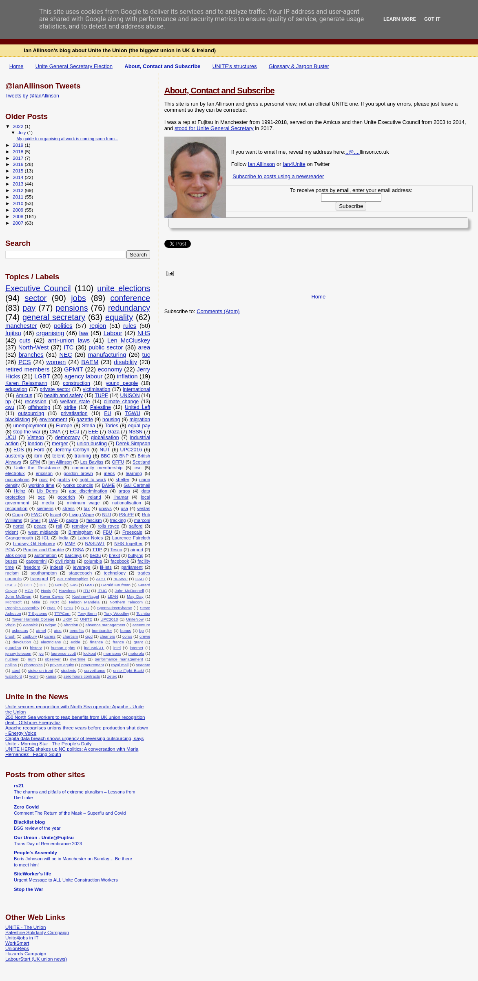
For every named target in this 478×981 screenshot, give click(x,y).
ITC (68, 347)
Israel (55, 514)
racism (12, 572)
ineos (109, 473)
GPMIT (73, 369)
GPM (35, 462)
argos (124, 490)
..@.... (352, 152)
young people (122, 383)
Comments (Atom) (218, 311)
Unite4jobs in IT (21, 937)
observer (52, 659)
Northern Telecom (126, 602)
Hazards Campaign (25, 953)
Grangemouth (19, 537)
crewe (144, 636)
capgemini (36, 561)
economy (110, 369)
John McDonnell (129, 590)
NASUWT (94, 543)
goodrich (66, 497)
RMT (51, 607)
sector (36, 298)
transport (39, 578)
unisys (105, 508)
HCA (29, 590)
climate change (121, 401)
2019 (18, 145)
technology (115, 572)
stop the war (27, 432)
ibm (38, 456)
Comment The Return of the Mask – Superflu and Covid (70, 813)
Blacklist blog (29, 821)
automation (45, 555)
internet (136, 647)
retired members (27, 369)
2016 (18, 164)
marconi (142, 520)
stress (68, 508)
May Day (135, 596)
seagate (143, 665)
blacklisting (17, 419)
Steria (88, 426)
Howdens (67, 590)
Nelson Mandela (84, 602)
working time (41, 485)
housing (111, 419)
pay (28, 307)
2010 (18, 203)
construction (76, 383)
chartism (70, 636)
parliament (132, 567)
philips (11, 665)
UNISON (130, 395)
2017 (18, 158)
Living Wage (81, 514)
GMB (89, 585)
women (56, 362)
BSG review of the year (37, 828)
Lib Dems (47, 490)
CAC (139, 579)
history (36, 647)
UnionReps (17, 948)
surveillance (94, 670)
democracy (67, 437)
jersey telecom (18, 653)
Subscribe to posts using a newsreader (278, 176)
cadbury (30, 636)
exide (75, 642)
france (118, 642)
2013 (18, 183)
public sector (106, 347)
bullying (136, 555)
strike (70, 407)
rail (59, 526)
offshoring (39, 407)
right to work (93, 479)
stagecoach (80, 572)
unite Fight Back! (128, 670)
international (136, 389)
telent (58, 456)
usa (124, 508)
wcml (34, 676)
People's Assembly (22, 607)
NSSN (135, 432)
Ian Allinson (261, 164)
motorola (136, 653)
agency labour (83, 376)
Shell (36, 520)
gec (41, 497)
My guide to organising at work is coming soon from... (67, 138)
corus (127, 636)
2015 (18, 170)
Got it (432, 19)
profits (64, 479)
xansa (51, 676)
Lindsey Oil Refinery (34, 543)
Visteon (35, 437)
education (16, 389)
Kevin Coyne (52, 596)
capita (72, 520)
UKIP (67, 619)
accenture (141, 625)
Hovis (46, 590)
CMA (54, 432)
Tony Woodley (116, 613)
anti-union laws (69, 340)
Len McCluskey (128, 340)
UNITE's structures (234, 66)
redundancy (129, 307)
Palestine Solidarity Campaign (37, 932)
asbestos (20, 630)
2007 (18, 222)
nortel (18, 526)
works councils (78, 485)
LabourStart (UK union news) (36, 958)
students (68, 670)
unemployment (29, 426)
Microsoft (13, 602)
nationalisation (126, 502)
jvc (41, 653)
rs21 (19, 785)
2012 (18, 190)
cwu (9, 407)
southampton (44, 572)
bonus (125, 630)
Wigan (50, 625)
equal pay (139, 426)
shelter (122, 479)
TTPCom (62, 613)
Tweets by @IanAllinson (32, 96)
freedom (32, 567)
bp (141, 630)
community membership (97, 467)
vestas (143, 508)
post (43, 479)
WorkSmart (17, 943)
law (83, 333)
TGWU (132, 413)
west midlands (43, 532)
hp (8, 401)
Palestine (100, 407)
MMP (70, 543)
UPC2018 (109, 619)
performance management (119, 659)
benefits (77, 630)
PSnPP (126, 514)
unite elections (123, 288)
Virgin (10, 625)
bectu (95, 555)
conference (130, 298)
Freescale (132, 532)
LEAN (113, 596)
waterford (13, 676)
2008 (18, 216)
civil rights (65, 561)
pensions (72, 307)
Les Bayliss (92, 462)
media (48, 502)
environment (53, 419)
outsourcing (31, 413)
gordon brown (78, 473)
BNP (123, 455)
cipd (89, 636)
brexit (114, 555)
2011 (18, 196)
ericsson (44, 473)
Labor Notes (90, 537)
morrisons (112, 653)
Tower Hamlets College (33, 619)
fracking (118, 520)
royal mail (119, 665)
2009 (18, 209)
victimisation (96, 389)
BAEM (89, 362)
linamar (120, 497)
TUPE (101, 395)
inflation (127, 376)
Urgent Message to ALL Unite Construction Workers (66, 879)
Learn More (399, 19)
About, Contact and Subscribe (162, 66)
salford (135, 526)
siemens (45, 508)
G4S (74, 585)
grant (138, 642)
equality (119, 317)
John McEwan (18, 596)
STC (85, 607)
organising (50, 333)
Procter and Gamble (43, 549)
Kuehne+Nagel (85, 596)
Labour (113, 333)
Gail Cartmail (137, 485)
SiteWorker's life (32, 873)
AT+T (101, 579)
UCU (10, 437)
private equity (62, 665)
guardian (13, 647)
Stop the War (28, 889)
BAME (108, 485)
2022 (18, 126)
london (35, 443)
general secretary (53, 317)
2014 (18, 177)
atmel (41, 630)
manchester (21, 326)
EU (107, 413)
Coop (17, 514)
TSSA (78, 549)
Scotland (141, 462)
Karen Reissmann (26, 383)
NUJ (106, 514)
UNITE (86, 619)
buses (11, 561)
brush (10, 636)
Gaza (114, 432)
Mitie (36, 602)
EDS (18, 450)
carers (49, 636)
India (64, 537)
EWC (36, 514)
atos (58, 630)
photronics (33, 665)
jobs (78, 298)
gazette (85, 419)
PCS (24, 362)
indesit (56, 567)
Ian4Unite (294, 164)
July (22, 132)
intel (117, 647)
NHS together (128, 543)
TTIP (97, 549)
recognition (16, 508)
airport (137, 549)
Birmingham (81, 532)
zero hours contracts (82, 676)
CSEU (10, 585)
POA (10, 549)
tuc (146, 354)
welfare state (75, 401)
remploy (80, 526)
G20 (58, 585)
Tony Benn (87, 613)
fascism (94, 520)
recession (35, 401)
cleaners (107, 636)
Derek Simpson (133, 443)
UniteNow (135, 619)
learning (134, 473)
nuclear (11, 659)
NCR (54, 602)
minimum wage (83, 502)
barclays (73, 555)
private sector (55, 389)
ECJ (74, 432)
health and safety (63, 395)
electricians (51, 642)
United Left (137, 407)
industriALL (94, 647)
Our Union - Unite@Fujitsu (44, 837)
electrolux (15, 473)
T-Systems (37, 613)
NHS (143, 333)
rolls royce (109, 526)
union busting (91, 443)
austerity (14, 456)
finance (96, 642)
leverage (82, 567)
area (144, 347)
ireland (94, 497)
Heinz (19, 490)
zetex (112, 676)
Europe (64, 426)
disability (125, 362)
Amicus (24, 395)
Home (16, 66)
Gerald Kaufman (116, 585)
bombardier (102, 630)
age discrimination (88, 490)
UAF (53, 520)
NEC (65, 354)
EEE (94, 432)
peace (40, 526)
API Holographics (72, 579)
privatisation (74, 413)
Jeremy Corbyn (72, 450)
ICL (45, 537)
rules (129, 326)
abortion (71, 625)
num (31, 659)
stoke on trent (40, 670)
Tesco (116, 549)
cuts (25, 340)
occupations (17, 479)
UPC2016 (131, 450)
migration (139, 419)
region (97, 326)
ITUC (102, 590)
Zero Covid (26, 806)
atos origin (15, 555)
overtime (78, 659)
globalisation (105, 437)
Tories (111, 426)
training (83, 456)
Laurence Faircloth (131, 537)
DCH (28, 585)
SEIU (68, 607)
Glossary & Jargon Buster (299, 66)
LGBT (42, 376)
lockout (89, 653)
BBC (106, 455)
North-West (33, 347)
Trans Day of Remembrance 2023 (48, 843)
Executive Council (38, 288)
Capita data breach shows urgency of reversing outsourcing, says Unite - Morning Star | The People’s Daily (74, 741)
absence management (105, 625)
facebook (120, 561)
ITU (86, 590)
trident (11, 532)
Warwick (30, 625)
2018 (18, 151)
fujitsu (13, 333)
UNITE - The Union (25, 927)
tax (87, 508)
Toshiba (143, 613)
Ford (39, 450)
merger (60, 443)
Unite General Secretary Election (74, 66)
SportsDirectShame (114, 607)
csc (138, 467)
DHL (44, 585)
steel (16, 670)
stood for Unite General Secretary (214, 128)
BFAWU (120, 579)
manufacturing (107, 354)
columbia (93, 561)
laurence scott (63, 653)
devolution (22, 642)
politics (63, 326)
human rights (63, 647)
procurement (92, 665)
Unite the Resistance (37, 467)
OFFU (118, 462)
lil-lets (105, 567)
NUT (105, 450)
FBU (107, 532)
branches (31, 354)
